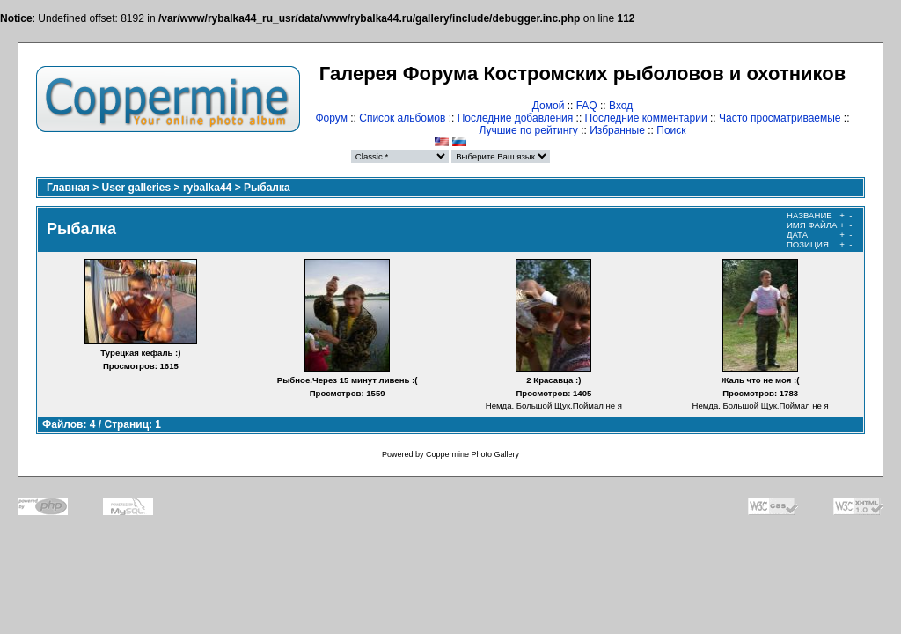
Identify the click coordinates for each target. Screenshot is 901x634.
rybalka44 (207, 187)
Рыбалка (267, 187)
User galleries (137, 187)
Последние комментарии (646, 118)
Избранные (617, 130)
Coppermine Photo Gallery (472, 454)
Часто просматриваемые (780, 118)
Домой (548, 106)
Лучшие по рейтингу (528, 130)
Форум (331, 118)
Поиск (670, 130)
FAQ (586, 106)
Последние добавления (516, 118)
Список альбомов (402, 118)
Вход (621, 106)
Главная (68, 187)
